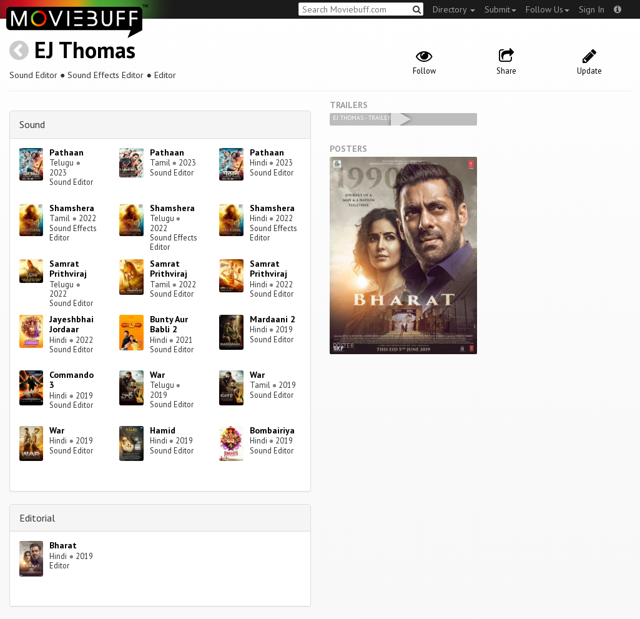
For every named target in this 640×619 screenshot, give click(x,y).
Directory (454, 9)
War (157, 374)
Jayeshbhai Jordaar (71, 324)
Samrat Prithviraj (68, 269)
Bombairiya (272, 430)
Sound (32, 124)
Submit (500, 9)
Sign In (591, 9)
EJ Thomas (84, 49)
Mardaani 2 (272, 319)
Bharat (63, 545)
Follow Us (547, 9)
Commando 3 (71, 380)
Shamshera (71, 208)
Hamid (162, 430)
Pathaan (66, 152)
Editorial (37, 518)
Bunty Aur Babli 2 (169, 324)
